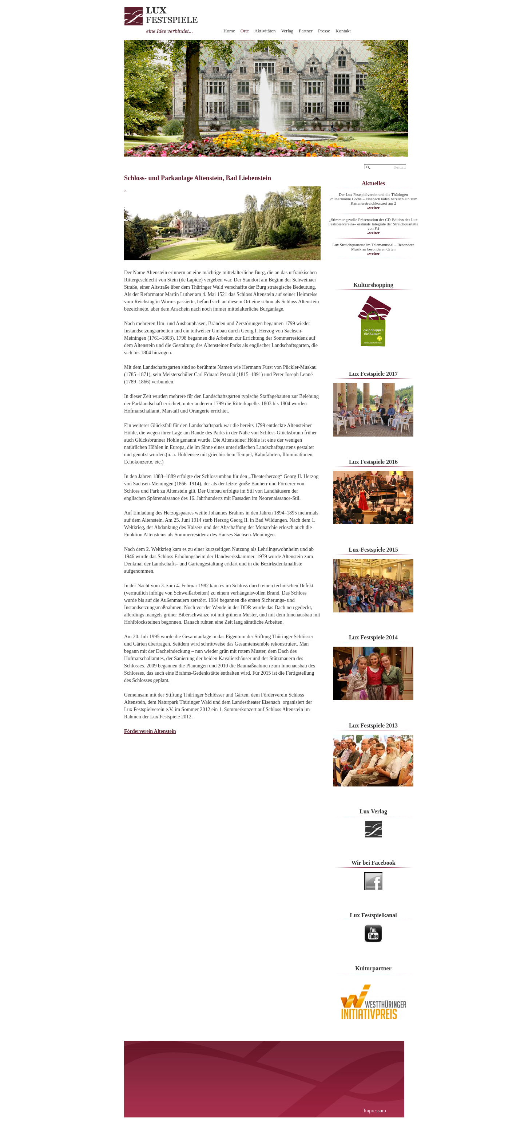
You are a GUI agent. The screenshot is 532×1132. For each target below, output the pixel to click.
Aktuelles (373, 183)
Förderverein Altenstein (150, 731)
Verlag (287, 30)
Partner (306, 30)
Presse (324, 30)
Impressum (375, 1110)
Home (229, 30)
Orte (245, 30)
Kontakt (343, 30)
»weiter (373, 207)
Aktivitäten (265, 30)
